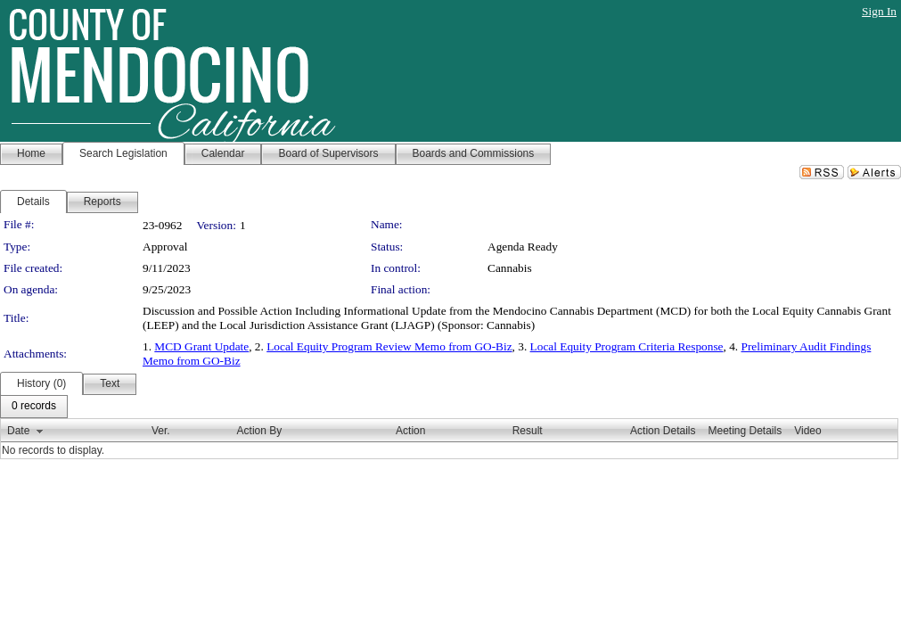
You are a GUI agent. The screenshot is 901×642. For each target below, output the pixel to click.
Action (410, 430)
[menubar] (34, 406)
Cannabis (509, 268)
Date (18, 430)
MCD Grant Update (201, 346)
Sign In (879, 11)
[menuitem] (34, 406)
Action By (260, 430)
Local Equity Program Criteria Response (627, 346)
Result (527, 430)
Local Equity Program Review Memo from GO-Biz (389, 346)
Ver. (161, 430)
